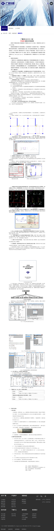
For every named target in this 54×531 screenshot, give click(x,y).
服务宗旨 (3, 503)
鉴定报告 (13, 503)
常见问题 (3, 514)
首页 (10, 33)
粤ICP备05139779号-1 (27, 526)
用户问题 (3, 515)
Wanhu (39, 526)
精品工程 (13, 506)
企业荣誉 (3, 505)
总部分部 (34, 514)
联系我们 (24, 529)
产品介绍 (13, 499)
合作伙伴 (34, 517)
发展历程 (3, 501)
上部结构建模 (25, 514)
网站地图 (3, 529)
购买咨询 (13, 501)
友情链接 (17, 529)
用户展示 (13, 505)
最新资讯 (4, 28)
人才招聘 (17, 28)
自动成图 (24, 519)
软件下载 (13, 514)
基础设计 (24, 515)
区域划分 (34, 515)
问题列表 (3, 519)
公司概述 (3, 499)
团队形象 (3, 506)
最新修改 (11, 28)
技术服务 (3, 517)
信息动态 (14, 33)
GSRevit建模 (25, 517)
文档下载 (13, 515)
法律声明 (10, 529)
